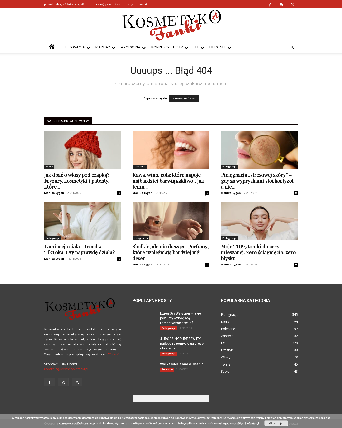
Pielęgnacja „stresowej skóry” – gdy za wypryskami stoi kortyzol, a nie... (257, 180)
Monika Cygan (54, 193)
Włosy (49, 166)
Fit (199, 47)
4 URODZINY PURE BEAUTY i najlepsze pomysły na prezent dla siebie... (183, 343)
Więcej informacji (248, 423)
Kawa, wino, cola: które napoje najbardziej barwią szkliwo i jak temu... (168, 180)
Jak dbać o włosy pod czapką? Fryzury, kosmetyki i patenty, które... (76, 180)
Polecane (139, 166)
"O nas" (113, 354)
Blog (130, 4)
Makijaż (105, 47)
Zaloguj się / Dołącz (109, 4)
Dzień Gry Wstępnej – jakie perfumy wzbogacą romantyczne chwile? (180, 318)
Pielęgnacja (76, 47)
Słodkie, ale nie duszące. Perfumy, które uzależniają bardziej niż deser (171, 252)
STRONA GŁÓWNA (184, 98)
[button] (292, 47)
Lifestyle (220, 47)
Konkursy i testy (169, 47)
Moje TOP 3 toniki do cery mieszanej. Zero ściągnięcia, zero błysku (258, 252)
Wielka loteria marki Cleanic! (182, 364)
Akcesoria (133, 47)
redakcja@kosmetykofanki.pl (66, 369)
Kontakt (143, 4)
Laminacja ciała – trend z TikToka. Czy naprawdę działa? (79, 249)
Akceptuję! (276, 423)
